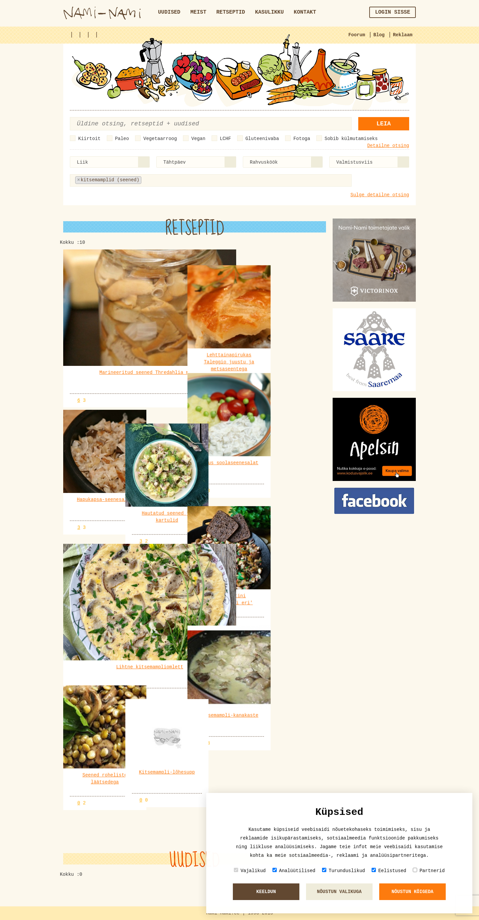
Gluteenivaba (262, 138)
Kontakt (305, 12)
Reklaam (402, 35)
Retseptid (230, 12)
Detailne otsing (388, 145)
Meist (198, 12)
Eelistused (389, 870)
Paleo (122, 138)
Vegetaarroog (160, 138)
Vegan (198, 138)
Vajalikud (250, 870)
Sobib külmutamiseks (351, 138)
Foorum (356, 35)
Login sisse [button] (392, 12)
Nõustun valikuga (339, 891)
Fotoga (301, 138)
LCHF (225, 138)
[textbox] (176, 180)
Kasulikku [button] (269, 12)
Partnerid (429, 870)
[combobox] (110, 162)
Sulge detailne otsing (380, 195)
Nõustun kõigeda (412, 891)
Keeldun (266, 891)
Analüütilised (293, 870)
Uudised (169, 12)
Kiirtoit (89, 138)
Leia (384, 123)
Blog (379, 35)
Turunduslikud (343, 870)
